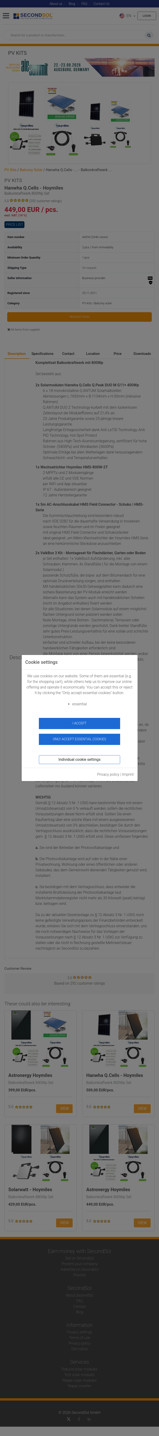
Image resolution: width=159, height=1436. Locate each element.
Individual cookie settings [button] (79, 759)
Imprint (128, 774)
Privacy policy (108, 774)
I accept (79, 723)
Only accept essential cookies (79, 739)
